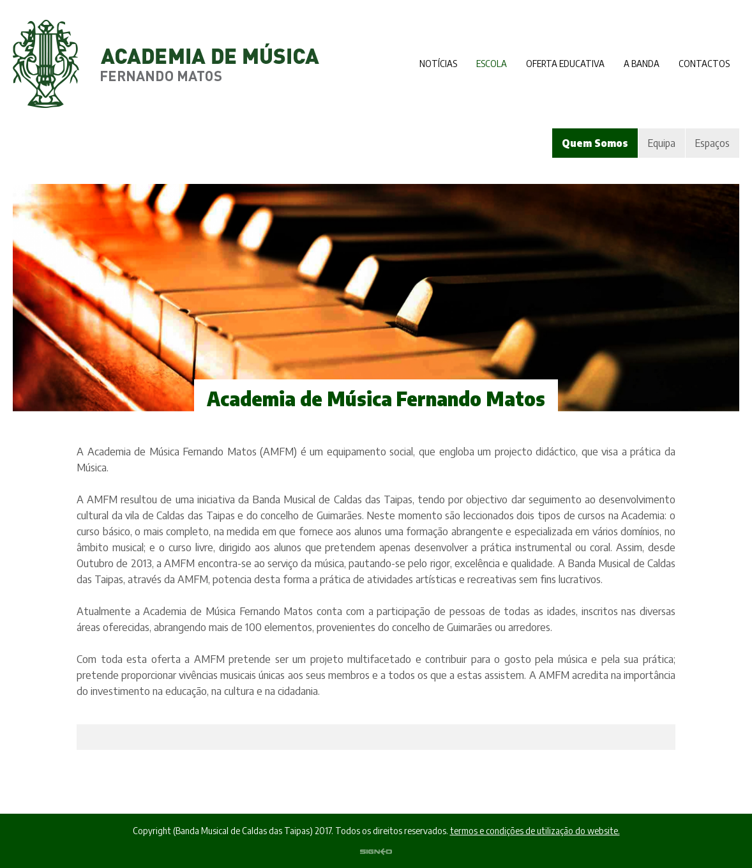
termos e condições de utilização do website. (535, 830)
